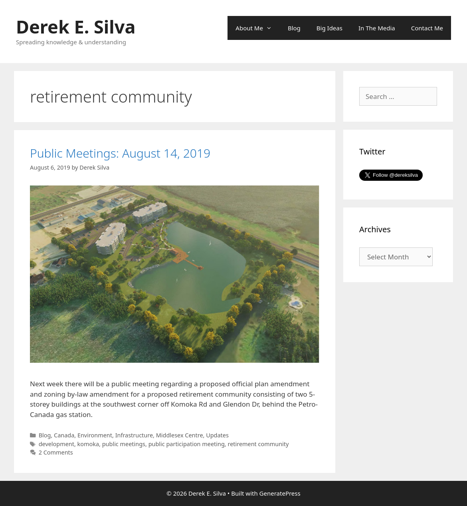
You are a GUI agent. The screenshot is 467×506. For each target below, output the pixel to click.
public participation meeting (186, 444)
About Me (257, 28)
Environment (94, 435)
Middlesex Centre (179, 435)
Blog (294, 28)
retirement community (258, 444)
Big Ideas (329, 28)
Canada (64, 435)
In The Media (376, 28)
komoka (88, 444)
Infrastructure (134, 435)
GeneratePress (280, 493)
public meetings (123, 444)
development (56, 444)
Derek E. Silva (75, 26)
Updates (217, 435)
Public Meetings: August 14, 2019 (120, 153)
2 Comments (56, 452)
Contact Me (427, 28)
